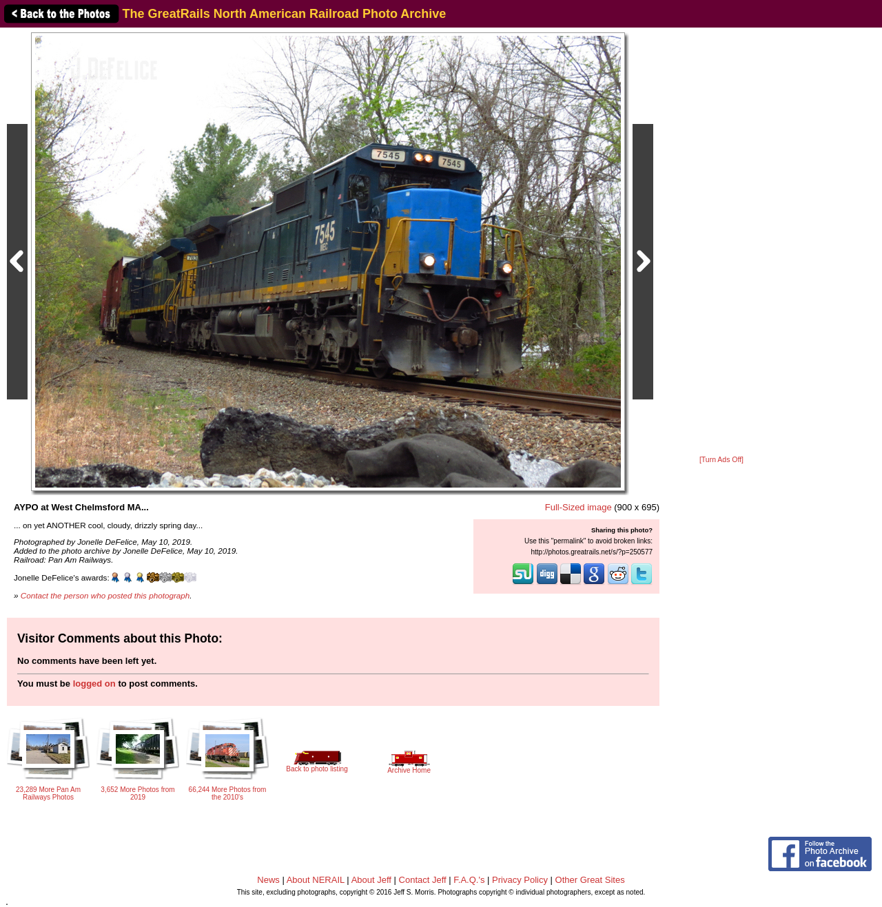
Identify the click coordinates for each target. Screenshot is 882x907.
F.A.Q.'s (468, 880)
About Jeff (371, 880)
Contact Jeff (423, 880)
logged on (94, 683)
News (268, 880)
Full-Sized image (578, 507)
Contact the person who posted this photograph (105, 595)
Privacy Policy (520, 880)
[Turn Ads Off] (721, 459)
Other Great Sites (590, 880)
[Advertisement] (721, 242)
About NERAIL (316, 880)
